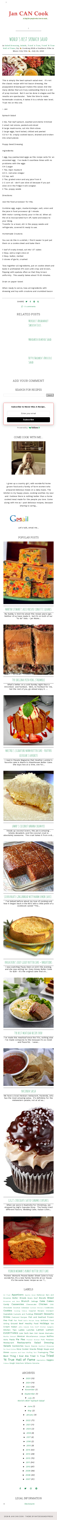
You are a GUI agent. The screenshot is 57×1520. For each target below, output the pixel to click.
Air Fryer (7, 1295)
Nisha (5, 1340)
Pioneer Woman (33, 1340)
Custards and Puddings (23, 1314)
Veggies (50, 1360)
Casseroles (17, 1304)
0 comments (28, 306)
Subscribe (28, 419)
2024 (28, 1383)
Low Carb (24, 1333)
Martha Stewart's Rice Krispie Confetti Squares (28, 609)
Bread (50, 1297)
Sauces (34, 1346)
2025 (28, 1378)
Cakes (50, 1301)
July (30, 1398)
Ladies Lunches (26, 1330)
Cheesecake (31, 1304)
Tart (35, 1352)
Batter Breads (19, 1298)
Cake (42, 1301)
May (30, 1410)
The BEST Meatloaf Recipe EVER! (28, 1033)
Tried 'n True (34, 45)
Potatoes (50, 1340)
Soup (40, 1349)
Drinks (6, 1317)
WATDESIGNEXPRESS (43, 1516)
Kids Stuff (34, 1327)
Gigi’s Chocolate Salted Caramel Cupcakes (28, 1200)
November (30, 1389)
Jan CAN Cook (17, 1516)
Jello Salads (23, 1327)
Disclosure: (29, 1504)
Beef (36, 1298)
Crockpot (50, 1311)
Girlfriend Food (47, 1320)
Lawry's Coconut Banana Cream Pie (28, 826)
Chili (52, 1304)
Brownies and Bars (11, 1301)
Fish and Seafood (37, 1317)
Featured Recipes (19, 1317)
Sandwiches (17, 1346)
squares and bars (17, 1352)
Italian (14, 1327)
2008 (28, 1475)
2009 (28, 1471)
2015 (28, 1445)
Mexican (21, 1336)
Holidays (44, 1323)
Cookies (7, 1310)
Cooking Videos (20, 1311)
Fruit (10, 1320)
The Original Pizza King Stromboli (28, 680)
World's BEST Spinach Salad (28, 39)
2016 (28, 1441)
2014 (28, 1450)
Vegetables (41, 1360)
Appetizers (18, 1294)
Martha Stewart (9, 1336)
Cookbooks (49, 1308)
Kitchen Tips (9, 1330)
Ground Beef (17, 1323)
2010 (28, 1466)
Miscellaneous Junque (35, 1336)
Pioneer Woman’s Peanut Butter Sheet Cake (28, 1271)
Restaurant (8, 1343)
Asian (34, 1295)
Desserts (49, 1314)
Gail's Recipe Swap (31, 1320)
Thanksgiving (43, 1352)
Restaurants (24, 1342)
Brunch (25, 1301)
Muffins (50, 1336)
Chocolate (7, 1308)
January (30, 1415)
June (30, 1406)
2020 (29, 1429)
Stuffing (29, 1352)
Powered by (28, 428)
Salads (23, 45)
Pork (43, 1340)
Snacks (33, 1349)
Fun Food (18, 1320)
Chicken (43, 1304)
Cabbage (34, 1301)
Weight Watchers (16, 1363)
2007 (28, 1479)
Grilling (6, 1324)
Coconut (16, 1308)
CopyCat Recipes (36, 1311)
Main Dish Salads (37, 1333)
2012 (28, 1458)
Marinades (49, 1333)
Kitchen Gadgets (47, 1327)
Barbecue (41, 1295)
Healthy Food (31, 1323)
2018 (28, 1433)
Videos (6, 1363)
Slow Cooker (23, 1349)
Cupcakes (8, 1314)
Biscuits (42, 1298)
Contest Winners (37, 1308)
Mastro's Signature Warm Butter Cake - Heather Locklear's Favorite (28, 753)
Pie (17, 1339)
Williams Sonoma (32, 1363)
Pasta (12, 1339)
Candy (6, 1304)
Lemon (40, 1329)
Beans (30, 1298)
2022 (28, 1420)
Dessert (38, 1314)
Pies (23, 1339)
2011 (28, 1462)
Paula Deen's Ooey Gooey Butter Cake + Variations (28, 962)
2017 (28, 1437)
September (30, 1394)
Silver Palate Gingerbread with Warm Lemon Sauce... (28, 897)
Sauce (27, 1346)
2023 (28, 1387)
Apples (28, 1295)
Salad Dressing (12, 45)
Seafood (42, 1346)
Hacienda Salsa (28, 1091)
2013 (28, 1454)
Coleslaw (25, 1308)
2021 (28, 1425)
